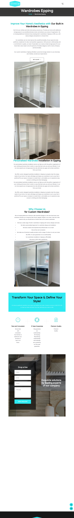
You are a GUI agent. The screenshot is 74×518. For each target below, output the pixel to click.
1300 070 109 (58, 305)
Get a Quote (37, 59)
